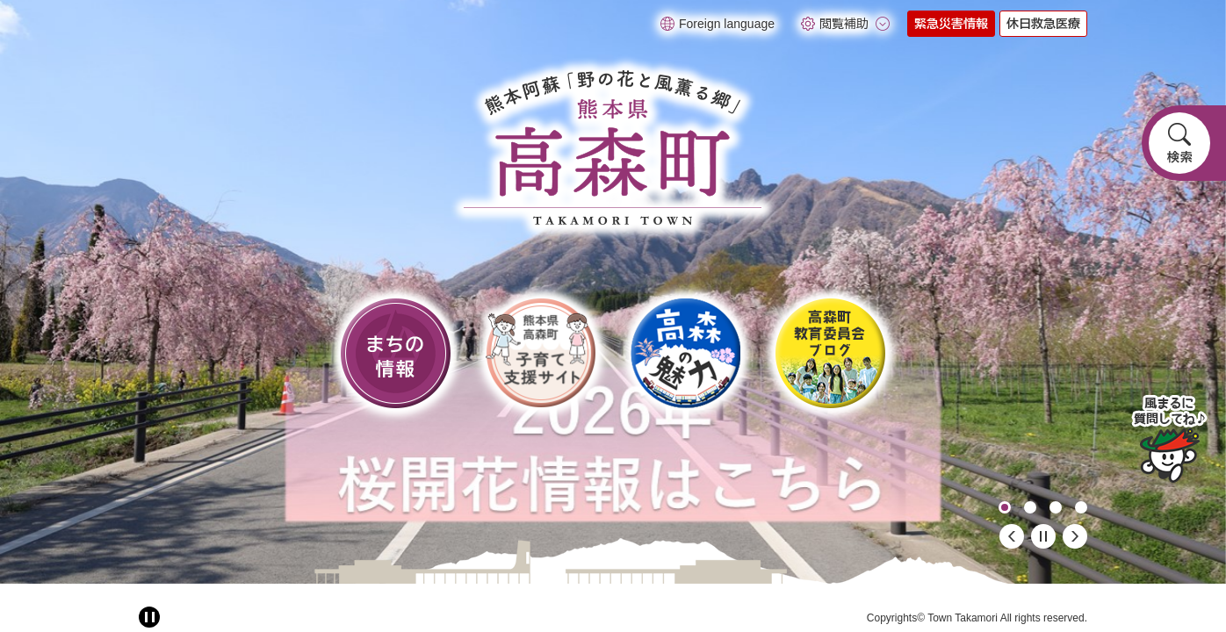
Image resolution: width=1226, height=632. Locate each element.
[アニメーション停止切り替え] (149, 617)
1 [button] (1005, 507)
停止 (1043, 536)
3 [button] (1055, 507)
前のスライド (1011, 536)
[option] (613, 292)
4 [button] (1081, 507)
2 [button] (1030, 507)
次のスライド (1075, 536)
